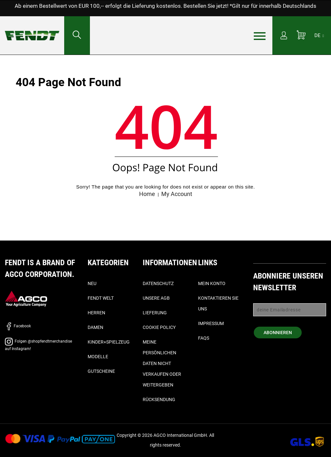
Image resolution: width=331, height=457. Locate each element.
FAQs (203, 338)
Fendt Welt (101, 298)
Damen (95, 327)
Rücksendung (159, 399)
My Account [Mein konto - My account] (176, 193)
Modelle (98, 356)
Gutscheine (101, 371)
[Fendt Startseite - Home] (32, 29)
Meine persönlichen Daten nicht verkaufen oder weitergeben (162, 363)
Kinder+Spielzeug (109, 342)
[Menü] (259, 35)
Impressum (211, 323)
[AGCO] (26, 298)
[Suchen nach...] (77, 35)
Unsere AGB (156, 298)
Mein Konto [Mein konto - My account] (211, 283)
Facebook (18, 326)
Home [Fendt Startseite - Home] (147, 193)
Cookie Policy (159, 327)
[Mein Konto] (284, 36)
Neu (92, 283)
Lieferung (155, 312)
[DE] (319, 35)
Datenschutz (158, 283)
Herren (96, 312)
